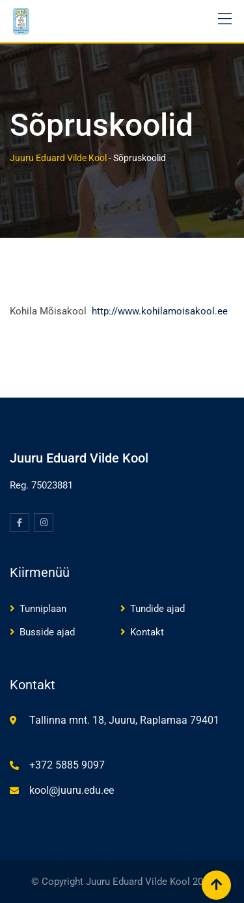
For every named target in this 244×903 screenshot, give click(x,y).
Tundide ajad (157, 609)
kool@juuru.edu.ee (71, 790)
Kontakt (147, 632)
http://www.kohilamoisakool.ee (160, 311)
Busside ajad (47, 632)
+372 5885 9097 (67, 765)
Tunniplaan (43, 609)
